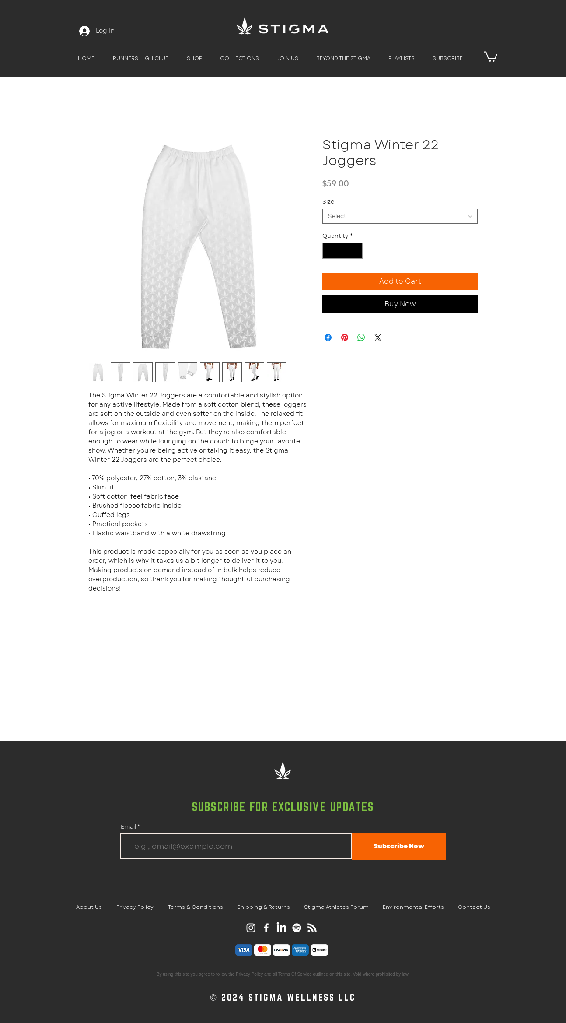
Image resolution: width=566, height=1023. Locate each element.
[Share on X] (378, 337)
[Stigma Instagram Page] (251, 928)
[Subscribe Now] (399, 846)
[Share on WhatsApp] (361, 337)
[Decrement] (329, 250)
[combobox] (400, 216)
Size (328, 201)
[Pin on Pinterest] (344, 337)
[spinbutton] (342, 250)
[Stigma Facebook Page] (266, 928)
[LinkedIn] (281, 928)
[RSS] (312, 928)
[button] (194, 58)
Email (128, 827)
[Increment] (356, 250)
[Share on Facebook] (328, 337)
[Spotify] (297, 928)
